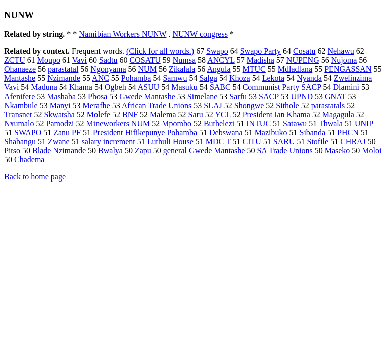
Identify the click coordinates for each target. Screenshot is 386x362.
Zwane (59, 141)
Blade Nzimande (59, 150)
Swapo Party (260, 51)
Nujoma (344, 60)
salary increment (108, 141)
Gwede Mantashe (147, 96)
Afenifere (19, 96)
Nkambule (21, 105)
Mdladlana (295, 69)
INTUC (258, 123)
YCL (222, 114)
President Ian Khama (276, 114)
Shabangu (20, 141)
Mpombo (176, 123)
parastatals (328, 105)
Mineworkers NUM (118, 123)
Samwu (175, 78)
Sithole (287, 105)
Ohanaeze (20, 69)
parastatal (63, 69)
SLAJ (213, 105)
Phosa (97, 96)
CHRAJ (353, 141)
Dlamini (346, 87)
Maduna (44, 87)
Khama (80, 87)
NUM (147, 69)
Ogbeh (115, 87)
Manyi (60, 105)
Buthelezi (219, 123)
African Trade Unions (157, 105)
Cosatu (304, 51)
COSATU (145, 60)
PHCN (348, 132)
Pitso (12, 150)
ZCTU (14, 60)
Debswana (226, 132)
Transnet (18, 114)
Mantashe (19, 78)
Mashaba (61, 96)
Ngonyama (108, 69)
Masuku (184, 87)
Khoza (239, 78)
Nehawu (341, 51)
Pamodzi (60, 123)
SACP (268, 96)
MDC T (218, 141)
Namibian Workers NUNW (122, 34)
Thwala (331, 123)
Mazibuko (271, 132)
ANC (100, 78)
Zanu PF (67, 132)
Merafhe (96, 105)
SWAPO (27, 132)
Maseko (337, 150)
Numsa (184, 60)
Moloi (371, 150)
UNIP (364, 123)
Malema (163, 114)
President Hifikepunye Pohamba (145, 132)
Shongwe (249, 105)
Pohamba (136, 78)
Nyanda (309, 78)
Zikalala (182, 69)
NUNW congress (199, 34)
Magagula (338, 114)
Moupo (48, 60)
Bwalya (110, 150)
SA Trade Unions (284, 150)
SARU (284, 141)
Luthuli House (170, 141)
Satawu (295, 123)
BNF (130, 114)
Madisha (260, 60)
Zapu (143, 150)
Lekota (273, 78)
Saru (195, 114)
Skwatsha (59, 114)
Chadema (29, 159)
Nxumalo (19, 123)
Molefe (98, 114)
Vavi (79, 60)
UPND (302, 96)
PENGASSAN (347, 69)
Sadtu (108, 60)
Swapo (217, 51)
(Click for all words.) (160, 51)
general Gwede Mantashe (204, 150)
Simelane (202, 96)
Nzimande (63, 78)
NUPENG (302, 60)
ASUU (149, 87)
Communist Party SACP (282, 87)
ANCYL (221, 60)
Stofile (317, 141)
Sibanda (313, 132)
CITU (251, 141)
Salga (208, 78)
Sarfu (238, 96)
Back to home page (35, 176)
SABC (220, 87)
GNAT (335, 96)
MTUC (254, 69)
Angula (218, 69)
